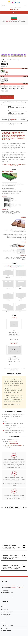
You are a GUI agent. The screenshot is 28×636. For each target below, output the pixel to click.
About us (5, 606)
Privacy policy (6, 628)
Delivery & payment (7, 612)
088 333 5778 (14, 9)
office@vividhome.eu (12, 443)
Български (9, 21)
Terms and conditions (8, 625)
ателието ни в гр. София (17, 587)
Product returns (6, 614)
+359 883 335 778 (12, 441)
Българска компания (11, 585)
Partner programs (7, 630)
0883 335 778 (5, 591)
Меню (14, 12)
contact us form (10, 445)
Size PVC (14, 76)
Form (14, 84)
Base (14, 68)
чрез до (17, 119)
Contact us (5, 609)
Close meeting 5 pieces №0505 (14, 537)
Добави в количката (7, 97)
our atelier (20, 445)
